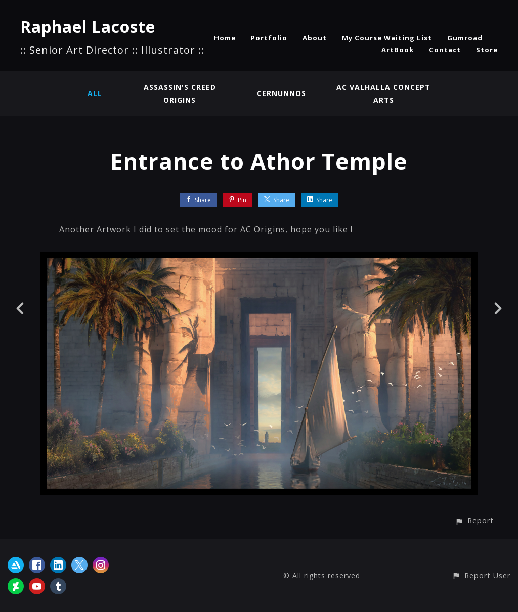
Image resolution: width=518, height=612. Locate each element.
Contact (445, 49)
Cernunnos (281, 93)
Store (487, 49)
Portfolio (269, 37)
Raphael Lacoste (87, 26)
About (315, 37)
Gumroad (465, 37)
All (95, 93)
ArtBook (397, 49)
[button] (474, 520)
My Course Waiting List (387, 37)
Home (225, 37)
